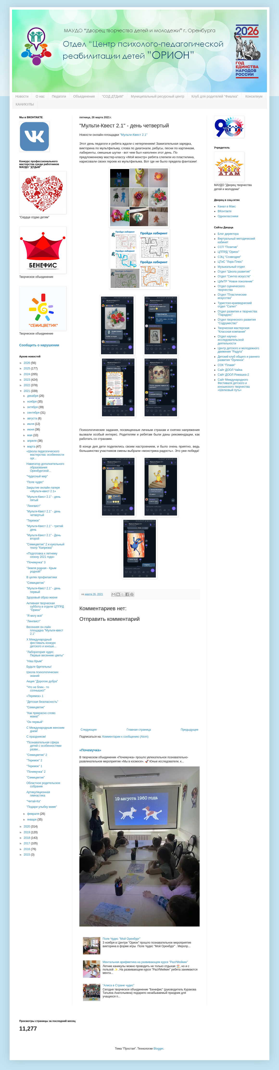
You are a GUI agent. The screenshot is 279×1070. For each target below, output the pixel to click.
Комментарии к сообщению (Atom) (125, 736)
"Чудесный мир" (37, 476)
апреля (32, 440)
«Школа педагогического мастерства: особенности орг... (45, 455)
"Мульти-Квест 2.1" (133, 135)
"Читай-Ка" (33, 801)
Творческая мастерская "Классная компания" (233, 329)
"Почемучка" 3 (35, 562)
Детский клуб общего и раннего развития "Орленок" (239, 358)
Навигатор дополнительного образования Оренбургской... (45, 467)
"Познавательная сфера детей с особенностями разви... (43, 746)
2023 (27, 379)
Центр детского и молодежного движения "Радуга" (238, 350)
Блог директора (228, 234)
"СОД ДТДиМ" (113, 96)
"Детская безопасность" (42, 701)
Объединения (84, 96)
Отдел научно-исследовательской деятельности (231, 340)
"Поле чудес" (35, 482)
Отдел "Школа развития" (234, 271)
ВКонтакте (225, 211)
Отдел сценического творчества (231, 288)
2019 (27, 832)
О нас (40, 96)
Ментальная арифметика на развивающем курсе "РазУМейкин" (145, 962)
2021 (27, 391)
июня (31, 429)
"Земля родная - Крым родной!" (41, 569)
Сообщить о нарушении (39, 345)
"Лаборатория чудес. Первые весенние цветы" (45, 653)
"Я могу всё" (34, 615)
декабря (33, 396)
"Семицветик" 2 (36, 755)
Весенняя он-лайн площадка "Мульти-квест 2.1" (44, 630)
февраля (33, 813)
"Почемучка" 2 (35, 771)
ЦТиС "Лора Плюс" (230, 261)
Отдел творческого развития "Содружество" (237, 321)
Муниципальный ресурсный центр (157, 96)
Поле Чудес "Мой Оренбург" (121, 938)
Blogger (158, 1048)
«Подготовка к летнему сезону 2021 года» (41, 555)
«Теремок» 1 (34, 696)
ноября (32, 401)
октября (32, 407)
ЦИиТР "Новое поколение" (235, 281)
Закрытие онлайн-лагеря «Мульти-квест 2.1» (43, 489)
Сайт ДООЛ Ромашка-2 (233, 374)
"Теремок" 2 (34, 760)
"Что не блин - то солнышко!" (37, 688)
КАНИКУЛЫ (25, 104)
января (32, 819)
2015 (27, 854)
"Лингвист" (33, 621)
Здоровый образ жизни (41, 597)
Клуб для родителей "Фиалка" (214, 96)
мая (30, 435)
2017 (27, 843)
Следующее (89, 729)
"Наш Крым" (34, 661)
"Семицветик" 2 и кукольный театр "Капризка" (45, 546)
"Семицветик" (35, 583)
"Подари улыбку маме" (41, 807)
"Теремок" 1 (34, 766)
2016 (27, 849)
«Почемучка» (90, 750)
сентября (33, 412)
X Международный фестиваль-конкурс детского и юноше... (41, 643)
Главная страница (139, 729)
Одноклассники (228, 216)
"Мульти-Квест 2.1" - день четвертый (43, 513)
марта (31, 446)
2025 (27, 368)
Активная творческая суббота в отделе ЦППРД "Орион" (45, 607)
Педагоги (59, 96)
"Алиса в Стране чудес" (118, 985)
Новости (21, 96)
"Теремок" (33, 520)
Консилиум (253, 96)
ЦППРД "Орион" (228, 252)
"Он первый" (34, 722)
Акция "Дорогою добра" (42, 681)
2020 (27, 826)
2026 (27, 363)
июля (31, 424)
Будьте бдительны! (38, 666)
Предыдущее (189, 729)
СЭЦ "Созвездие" (229, 257)
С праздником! (36, 736)
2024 (27, 374)
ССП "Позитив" (228, 247)
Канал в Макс (227, 206)
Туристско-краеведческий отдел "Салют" (235, 304)
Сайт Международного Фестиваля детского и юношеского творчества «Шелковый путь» (234, 385)
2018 (27, 838)
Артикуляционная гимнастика (38, 793)
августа (32, 418)
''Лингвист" (33, 506)
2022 (27, 385)
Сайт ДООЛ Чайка (230, 370)
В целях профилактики (41, 577)
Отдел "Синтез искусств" (234, 276)
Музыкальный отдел (231, 266)
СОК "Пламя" (226, 365)
